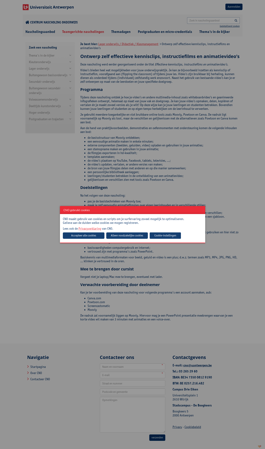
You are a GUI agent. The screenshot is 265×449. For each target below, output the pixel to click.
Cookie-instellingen (165, 235)
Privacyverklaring (89, 228)
